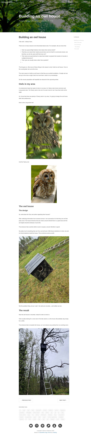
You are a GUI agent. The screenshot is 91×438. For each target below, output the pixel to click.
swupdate (61, 417)
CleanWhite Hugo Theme (45, 432)
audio (24, 410)
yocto (57, 419)
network (21, 417)
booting (44, 410)
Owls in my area (77, 42)
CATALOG (76, 37)
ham (62, 412)
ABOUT (76, 2)
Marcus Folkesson (7, 2)
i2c (32, 414)
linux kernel (61, 414)
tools (30, 419)
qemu (35, 417)
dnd (42, 412)
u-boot (34, 419)
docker (47, 412)
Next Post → (63, 400)
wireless (52, 419)
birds (33, 410)
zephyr (62, 419)
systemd (21, 419)
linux (55, 414)
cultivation (22, 412)
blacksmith (38, 410)
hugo (29, 414)
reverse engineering (52, 417)
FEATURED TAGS (23, 407)
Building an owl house (79, 40)
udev (39, 419)
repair (44, 417)
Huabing (55, 432)
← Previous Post (26, 400)
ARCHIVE (70, 2)
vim (47, 419)
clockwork (62, 410)
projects (58, 2)
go (58, 412)
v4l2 (44, 419)
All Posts (44, 2)
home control (22, 414)
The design (77, 46)
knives (37, 414)
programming (28, 417)
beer (29, 410)
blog (51, 2)
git (55, 412)
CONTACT (83, 2)
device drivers (36, 412)
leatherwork (43, 414)
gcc (52, 412)
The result (76, 48)
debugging (28, 412)
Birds (21, 11)
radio (39, 417)
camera (56, 410)
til (64, 2)
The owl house (77, 44)
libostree (50, 414)
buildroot (51, 410)
